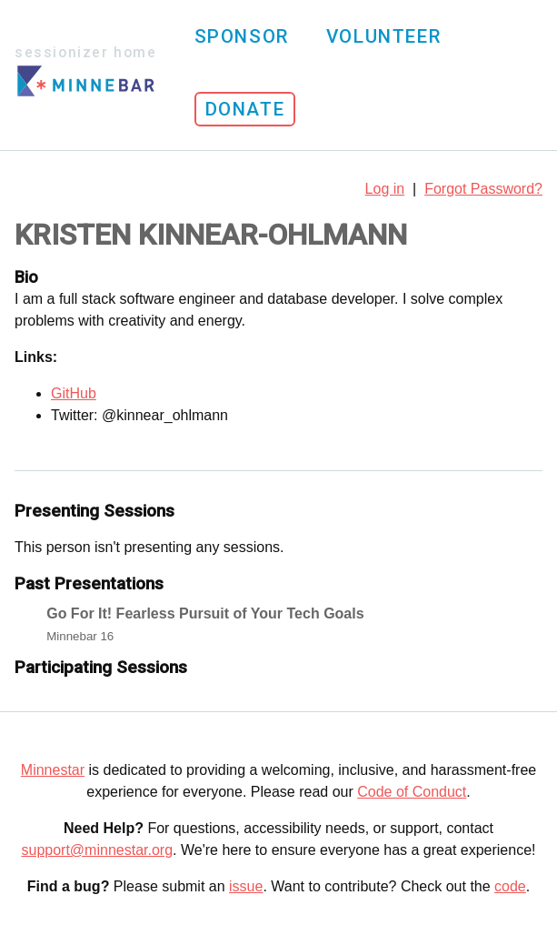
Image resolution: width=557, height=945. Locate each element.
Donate (245, 109)
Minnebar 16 (80, 636)
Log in (385, 188)
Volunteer (383, 36)
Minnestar (53, 770)
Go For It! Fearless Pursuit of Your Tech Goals (204, 613)
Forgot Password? (483, 188)
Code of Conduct (411, 791)
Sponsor (241, 36)
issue (246, 886)
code (510, 886)
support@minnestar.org (98, 850)
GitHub (73, 393)
